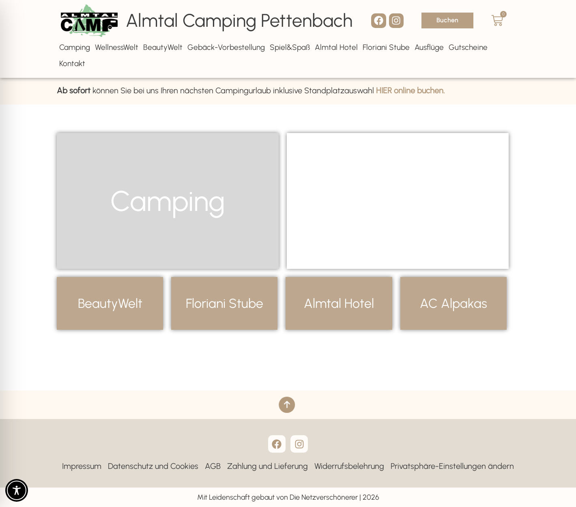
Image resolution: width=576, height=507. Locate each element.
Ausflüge (429, 47)
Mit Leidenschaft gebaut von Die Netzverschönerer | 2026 (288, 497)
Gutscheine (468, 47)
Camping (74, 47)
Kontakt (72, 63)
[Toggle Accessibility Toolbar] (16, 490)
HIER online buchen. (410, 89)
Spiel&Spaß (290, 47)
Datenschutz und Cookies (153, 466)
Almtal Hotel (336, 47)
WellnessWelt (116, 47)
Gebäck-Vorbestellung (226, 47)
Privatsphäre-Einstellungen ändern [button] (452, 466)
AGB (213, 466)
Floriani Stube (386, 47)
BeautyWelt (163, 47)
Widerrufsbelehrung (349, 466)
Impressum (81, 466)
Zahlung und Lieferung (267, 466)
